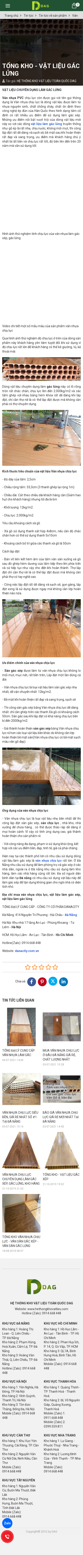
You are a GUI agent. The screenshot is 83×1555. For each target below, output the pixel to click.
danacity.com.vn (27, 951)
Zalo (7, 1523)
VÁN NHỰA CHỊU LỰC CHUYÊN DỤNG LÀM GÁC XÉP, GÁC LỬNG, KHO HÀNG (21, 1179)
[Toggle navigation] (7, 5)
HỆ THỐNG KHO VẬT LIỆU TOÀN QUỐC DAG (46, 81)
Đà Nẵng (71, 915)
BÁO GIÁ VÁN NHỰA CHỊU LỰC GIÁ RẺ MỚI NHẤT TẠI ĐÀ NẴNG (61, 1117)
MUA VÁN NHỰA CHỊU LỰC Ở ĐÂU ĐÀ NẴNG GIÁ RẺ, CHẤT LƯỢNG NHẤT (61, 1055)
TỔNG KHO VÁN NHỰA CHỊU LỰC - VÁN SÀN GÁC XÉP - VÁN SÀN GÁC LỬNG (21, 1203)
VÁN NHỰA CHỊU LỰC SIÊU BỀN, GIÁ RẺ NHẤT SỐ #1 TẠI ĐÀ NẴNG (20, 1117)
